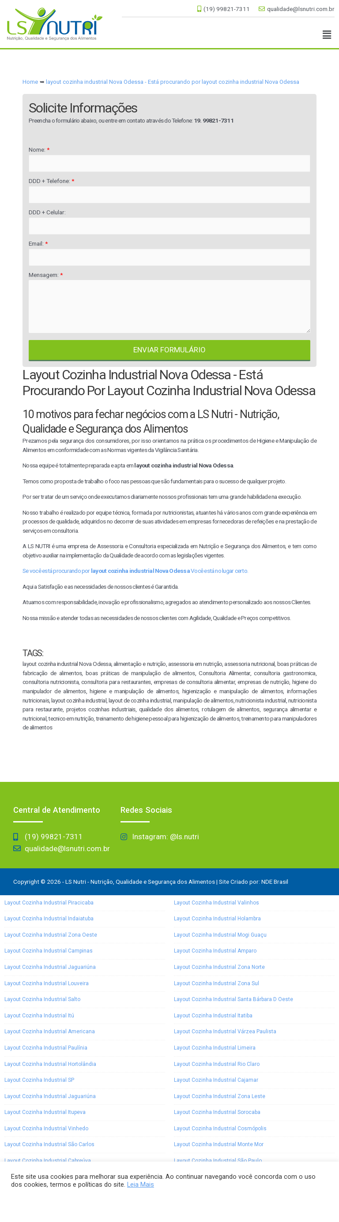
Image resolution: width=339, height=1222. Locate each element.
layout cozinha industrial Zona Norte (219, 967)
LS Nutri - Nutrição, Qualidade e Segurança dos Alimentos (140, 881)
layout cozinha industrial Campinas (48, 951)
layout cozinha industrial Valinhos (216, 903)
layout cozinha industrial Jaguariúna (50, 967)
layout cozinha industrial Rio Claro (217, 1064)
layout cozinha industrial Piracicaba (49, 903)
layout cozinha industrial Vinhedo (46, 1128)
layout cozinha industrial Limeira (215, 1048)
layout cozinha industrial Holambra (217, 919)
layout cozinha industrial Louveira (46, 983)
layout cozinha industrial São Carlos (49, 1144)
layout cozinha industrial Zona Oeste (50, 935)
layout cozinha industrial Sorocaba (217, 1112)
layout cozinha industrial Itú (39, 1016)
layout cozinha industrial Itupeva (45, 1112)
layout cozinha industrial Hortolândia (50, 1064)
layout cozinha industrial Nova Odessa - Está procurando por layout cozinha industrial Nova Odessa (172, 81)
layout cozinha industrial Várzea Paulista (225, 1031)
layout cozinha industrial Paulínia (45, 1048)
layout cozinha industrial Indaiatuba (49, 919)
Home (30, 81)
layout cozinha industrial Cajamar (216, 1080)
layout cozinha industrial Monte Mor (219, 1144)
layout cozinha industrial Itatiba (213, 1016)
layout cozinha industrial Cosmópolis (220, 1128)
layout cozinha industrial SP (39, 1080)
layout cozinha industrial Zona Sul (216, 983)
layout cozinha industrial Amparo (215, 951)
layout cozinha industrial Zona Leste (219, 1096)
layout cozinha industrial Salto (42, 999)
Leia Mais (140, 1184)
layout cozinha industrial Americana (49, 1031)
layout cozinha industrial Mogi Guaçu (220, 935)
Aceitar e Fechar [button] (39, 1202)
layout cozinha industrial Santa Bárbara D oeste (233, 999)
